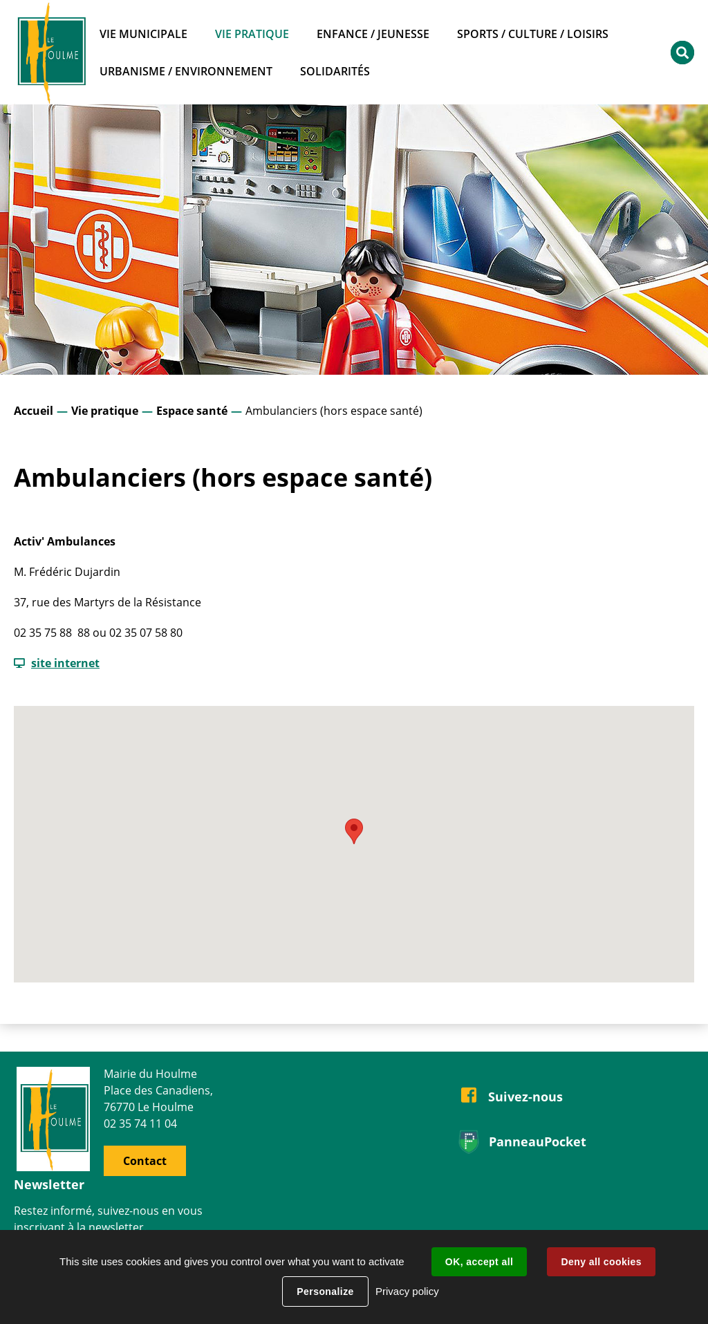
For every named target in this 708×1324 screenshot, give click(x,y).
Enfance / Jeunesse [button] (373, 33)
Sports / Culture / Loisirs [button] (532, 33)
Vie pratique (104, 410)
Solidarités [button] (335, 71)
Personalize (325, 1291)
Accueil (33, 410)
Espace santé (191, 410)
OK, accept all (479, 1261)
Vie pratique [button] (252, 33)
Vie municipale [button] (143, 33)
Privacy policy (407, 1291)
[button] (354, 831)
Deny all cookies (601, 1261)
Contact (145, 1160)
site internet (65, 663)
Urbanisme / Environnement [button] (186, 71)
